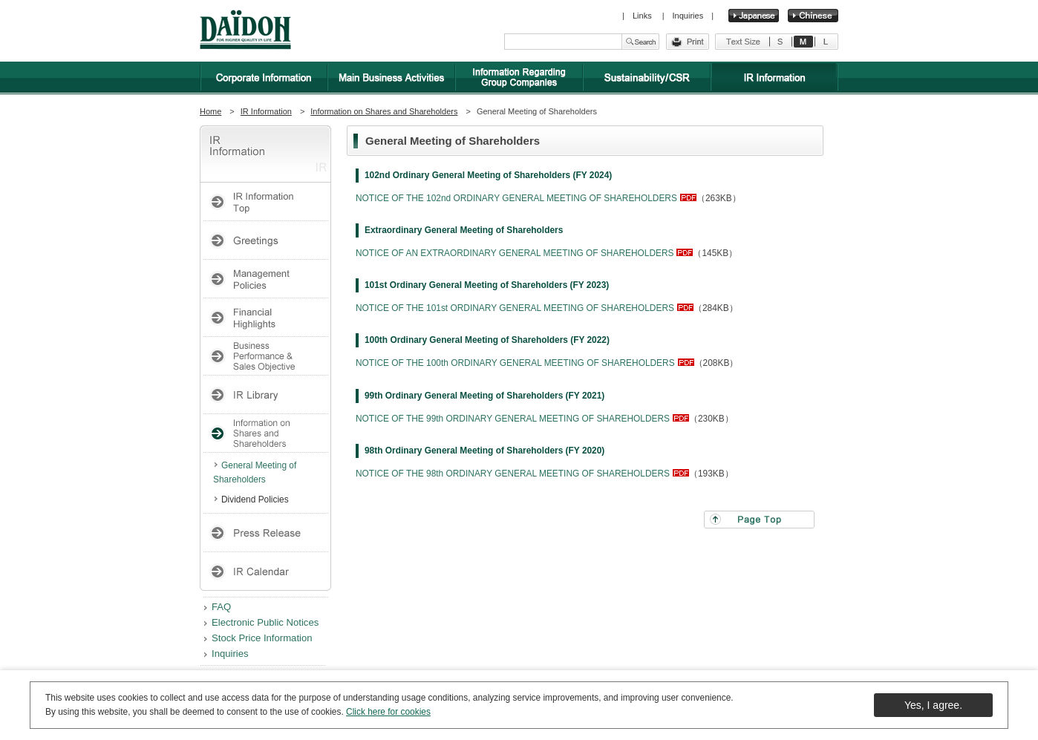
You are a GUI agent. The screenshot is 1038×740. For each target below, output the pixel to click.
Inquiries (688, 15)
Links (643, 15)
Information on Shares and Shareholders (383, 111)
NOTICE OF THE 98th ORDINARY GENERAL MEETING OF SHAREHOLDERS (513, 473)
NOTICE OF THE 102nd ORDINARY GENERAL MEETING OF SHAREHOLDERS (516, 198)
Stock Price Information (262, 638)
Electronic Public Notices (265, 622)
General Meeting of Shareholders (254, 472)
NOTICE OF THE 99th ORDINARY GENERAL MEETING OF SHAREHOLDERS (513, 418)
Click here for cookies (388, 712)
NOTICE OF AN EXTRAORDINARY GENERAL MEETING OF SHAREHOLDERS (514, 253)
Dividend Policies (255, 499)
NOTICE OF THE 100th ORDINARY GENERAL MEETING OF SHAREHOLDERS (515, 363)
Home (210, 111)
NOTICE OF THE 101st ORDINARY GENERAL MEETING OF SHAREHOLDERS (515, 308)
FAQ (221, 606)
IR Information (266, 111)
